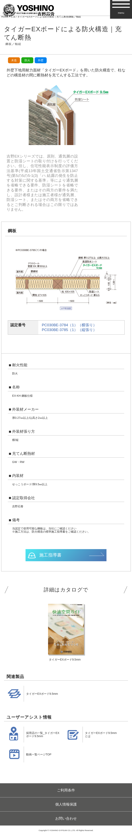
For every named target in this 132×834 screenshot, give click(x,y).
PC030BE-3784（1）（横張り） (69, 325)
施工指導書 (50, 554)
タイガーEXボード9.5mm (42, 693)
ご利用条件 (66, 790)
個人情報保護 (66, 804)
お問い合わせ (66, 818)
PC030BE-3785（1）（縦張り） (69, 330)
